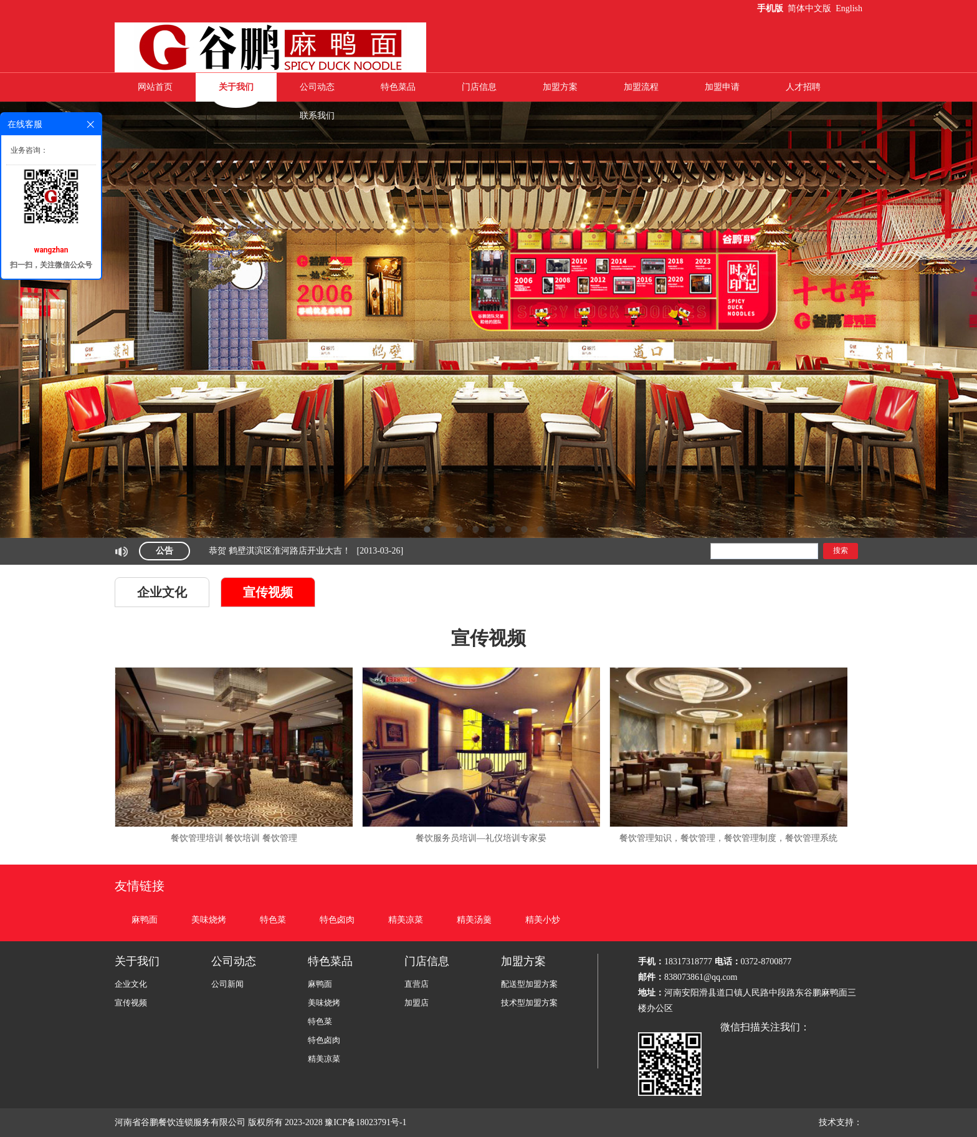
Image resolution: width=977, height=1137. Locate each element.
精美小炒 (542, 919)
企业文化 (162, 592)
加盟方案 (560, 87)
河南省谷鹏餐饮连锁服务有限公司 (180, 1122)
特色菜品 (398, 87)
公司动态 (317, 87)
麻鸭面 (144, 919)
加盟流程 (641, 87)
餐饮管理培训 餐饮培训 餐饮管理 (234, 838)
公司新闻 (227, 984)
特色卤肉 (337, 919)
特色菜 (273, 919)
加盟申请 (722, 87)
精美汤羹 (474, 919)
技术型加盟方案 (529, 1002)
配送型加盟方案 (529, 984)
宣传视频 (268, 592)
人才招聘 (803, 87)
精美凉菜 (405, 919)
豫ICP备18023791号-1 (367, 1122)
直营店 (416, 984)
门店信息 (479, 87)
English (849, 8)
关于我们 (236, 87)
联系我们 (317, 115)
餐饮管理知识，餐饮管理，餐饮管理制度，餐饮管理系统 (728, 838)
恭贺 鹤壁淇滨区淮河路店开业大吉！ (280, 550)
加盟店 (416, 1002)
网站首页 (155, 87)
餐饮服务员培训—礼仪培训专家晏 (481, 838)
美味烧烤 (208, 919)
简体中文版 (811, 8)
